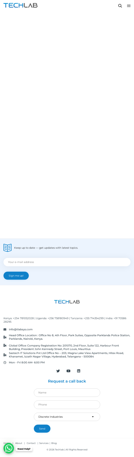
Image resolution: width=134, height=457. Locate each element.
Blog (54, 443)
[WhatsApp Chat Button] (8, 448)
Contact (31, 443)
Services (44, 443)
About (18, 443)
